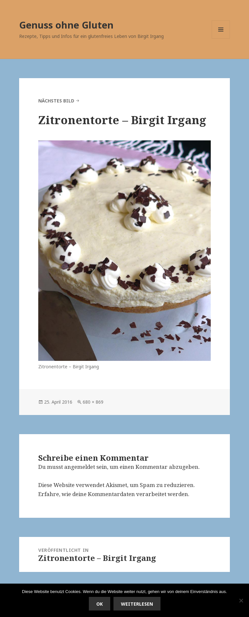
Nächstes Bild (56, 101)
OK (99, 604)
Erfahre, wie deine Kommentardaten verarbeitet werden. (113, 494)
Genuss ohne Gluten (66, 24)
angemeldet (79, 466)
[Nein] (241, 600)
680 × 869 (93, 402)
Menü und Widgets (221, 38)
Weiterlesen (137, 604)
